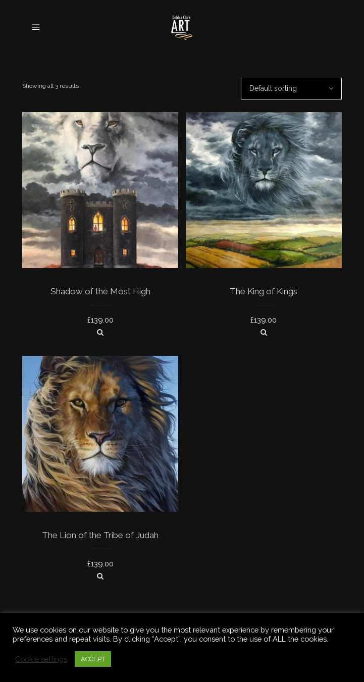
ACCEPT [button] (93, 659)
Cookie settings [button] (41, 659)
